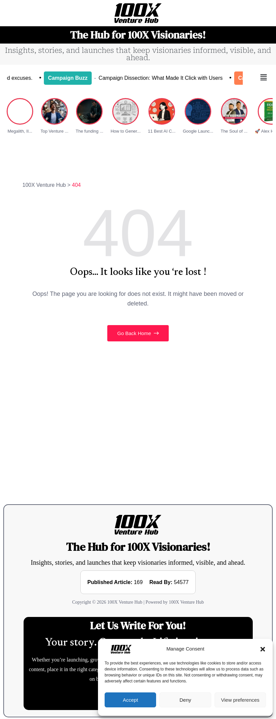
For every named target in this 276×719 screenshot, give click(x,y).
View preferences (240, 700)
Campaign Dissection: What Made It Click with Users (168, 78)
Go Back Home (138, 333)
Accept (130, 700)
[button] (262, 649)
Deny (185, 700)
